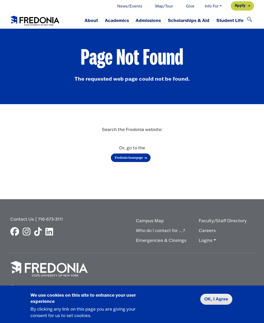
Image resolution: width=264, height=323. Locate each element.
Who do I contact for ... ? (160, 230)
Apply (240, 5)
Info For (212, 6)
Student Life (229, 20)
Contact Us (22, 219)
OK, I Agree (216, 299)
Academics (116, 20)
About (89, 20)
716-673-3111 (50, 219)
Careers (207, 230)
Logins (205, 240)
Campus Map (150, 220)
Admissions (147, 20)
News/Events (129, 6)
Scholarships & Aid (188, 20)
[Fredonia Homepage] (34, 19)
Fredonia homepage (129, 157)
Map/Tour (164, 6)
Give (190, 6)
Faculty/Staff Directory (223, 220)
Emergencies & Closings (161, 240)
